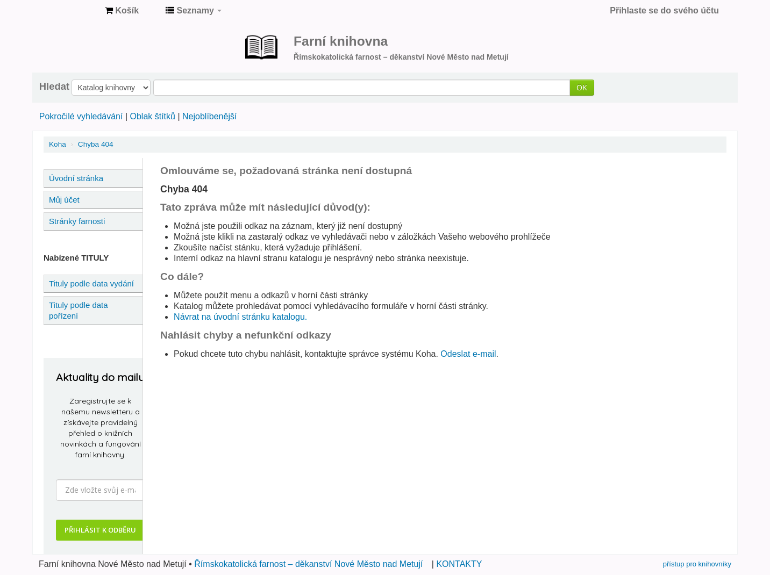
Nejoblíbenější (209, 116)
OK (581, 87)
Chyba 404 (95, 144)
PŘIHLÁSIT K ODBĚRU (100, 530)
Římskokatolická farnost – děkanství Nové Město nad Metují (308, 564)
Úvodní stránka (76, 178)
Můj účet (64, 199)
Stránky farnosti (77, 221)
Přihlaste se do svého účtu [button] (664, 10)
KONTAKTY (459, 564)
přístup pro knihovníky (697, 564)
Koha (57, 144)
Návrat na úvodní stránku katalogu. (240, 316)
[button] (122, 10)
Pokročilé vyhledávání (81, 116)
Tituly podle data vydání (91, 283)
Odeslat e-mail (468, 353)
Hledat (54, 86)
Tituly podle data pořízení (78, 310)
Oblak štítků (152, 116)
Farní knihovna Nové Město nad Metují (70, 10)
